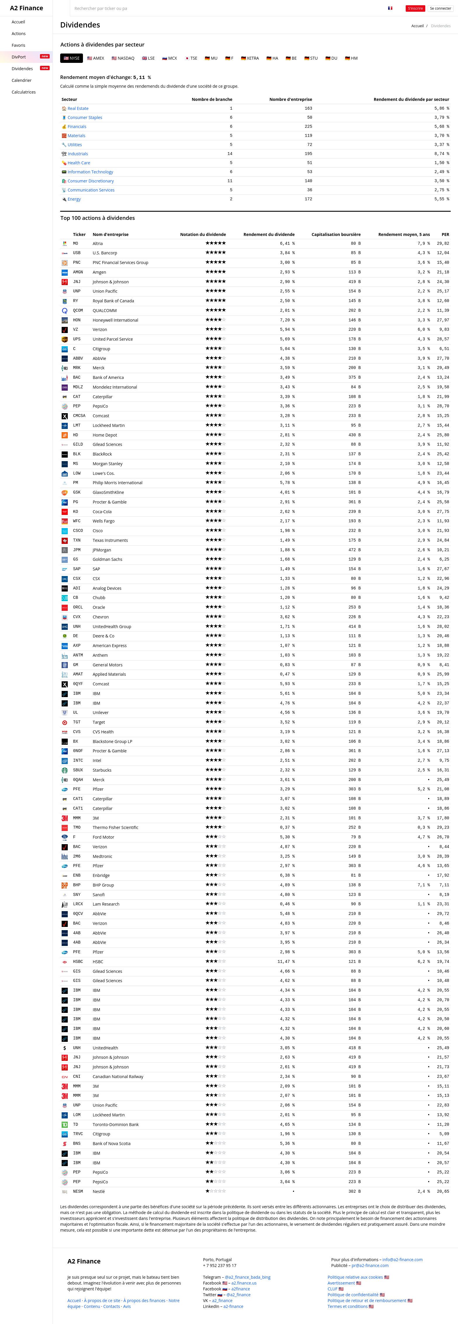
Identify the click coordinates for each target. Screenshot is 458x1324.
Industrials (78, 153)
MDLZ (78, 387)
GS (75, 559)
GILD (78, 444)
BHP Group (103, 885)
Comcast (101, 415)
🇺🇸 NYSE (71, 58)
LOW (76, 473)
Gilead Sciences (107, 444)
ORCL (78, 607)
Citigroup (101, 348)
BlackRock (102, 454)
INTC (78, 760)
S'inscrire (415, 8)
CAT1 (78, 799)
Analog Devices (107, 588)
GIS (76, 971)
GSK (76, 492)
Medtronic (102, 856)
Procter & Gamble (109, 502)
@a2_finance (239, 1294)
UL (75, 712)
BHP (76, 885)
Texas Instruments (110, 540)
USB (76, 253)
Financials (77, 126)
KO (75, 511)
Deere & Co (103, 636)
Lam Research (106, 904)
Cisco (98, 530)
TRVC (78, 1134)
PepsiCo (100, 406)
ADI (76, 588)
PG (75, 502)
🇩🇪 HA (272, 58)
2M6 (76, 856)
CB (75, 597)
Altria (98, 243)
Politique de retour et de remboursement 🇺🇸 (370, 1300)
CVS (76, 732)
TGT (76, 722)
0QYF (78, 684)
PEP (76, 406)
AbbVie (99, 358)
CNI (76, 1076)
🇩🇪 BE (291, 58)
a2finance (240, 1289)
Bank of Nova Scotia (112, 1143)
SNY (76, 894)
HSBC (78, 961)
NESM (78, 1191)
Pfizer (98, 789)
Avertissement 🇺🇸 (344, 1283)
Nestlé (99, 1191)
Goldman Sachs (107, 559)
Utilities (75, 144)
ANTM (78, 655)
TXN (76, 540)
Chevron (101, 617)
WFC (76, 521)
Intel (97, 760)
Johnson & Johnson (111, 282)
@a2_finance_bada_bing (247, 1277)
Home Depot (105, 435)
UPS (76, 339)
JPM (76, 550)
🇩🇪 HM (351, 58)
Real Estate (78, 108)
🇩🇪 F (229, 58)
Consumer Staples (85, 117)
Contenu (92, 1306)
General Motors (107, 665)
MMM (76, 818)
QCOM (78, 310)
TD (75, 1124)
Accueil (417, 25)
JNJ (76, 282)
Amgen (99, 272)
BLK (76, 454)
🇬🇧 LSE (148, 58)
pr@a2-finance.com (370, 1265)
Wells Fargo (103, 521)
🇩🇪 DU (331, 58)
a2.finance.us (243, 1283)
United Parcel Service (113, 339)
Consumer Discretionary (91, 181)
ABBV (78, 358)
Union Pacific (105, 291)
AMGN (78, 272)
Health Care (79, 163)
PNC (76, 262)
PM (75, 482)
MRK (76, 368)
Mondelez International (115, 387)
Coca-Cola (102, 511)
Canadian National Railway (118, 1076)
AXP (76, 645)
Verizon (100, 329)
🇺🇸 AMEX (95, 58)
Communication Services (91, 190)
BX (75, 741)
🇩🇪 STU (311, 58)
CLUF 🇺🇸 (336, 1289)
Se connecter (440, 8)
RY (75, 301)
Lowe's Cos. (103, 473)
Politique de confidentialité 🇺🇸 (356, 1294)
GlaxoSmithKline (108, 492)
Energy (74, 199)
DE (75, 636)
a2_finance (222, 1300)
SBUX (78, 770)
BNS (76, 1143)
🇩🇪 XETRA (250, 58)
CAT (76, 396)
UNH (76, 626)
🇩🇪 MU (211, 58)
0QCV (78, 913)
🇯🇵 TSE (191, 58)
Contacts (111, 1306)
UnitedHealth (105, 1048)
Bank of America (108, 377)
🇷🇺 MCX (169, 58)
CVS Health (103, 732)
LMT (76, 425)
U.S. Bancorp (105, 253)
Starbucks (102, 770)
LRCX (78, 904)
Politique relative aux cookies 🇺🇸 (358, 1277)
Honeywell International (115, 320)
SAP (76, 569)
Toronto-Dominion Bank (115, 1124)
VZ (75, 329)
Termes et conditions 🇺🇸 (351, 1306)
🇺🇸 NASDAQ (123, 58)
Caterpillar (102, 396)
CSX (76, 578)
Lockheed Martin (109, 425)
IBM (76, 693)
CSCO (78, 530)
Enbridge (101, 875)
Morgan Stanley (107, 463)
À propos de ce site (102, 1300)
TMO (76, 827)
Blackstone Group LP (112, 741)
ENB (76, 875)
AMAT (78, 674)
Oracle (99, 607)
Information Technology (90, 172)
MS (75, 463)
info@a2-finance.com (403, 1259)
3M (96, 818)
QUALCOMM (105, 310)
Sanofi (99, 894)
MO (75, 243)
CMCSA (79, 415)
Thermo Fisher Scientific (115, 827)
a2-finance (233, 1306)
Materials (76, 135)
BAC (76, 377)
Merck (98, 367)
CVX (76, 617)
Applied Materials (109, 674)
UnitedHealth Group (112, 626)
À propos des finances (145, 1300)
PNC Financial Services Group (120, 262)
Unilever (100, 712)
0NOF (78, 751)
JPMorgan (102, 550)
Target (99, 722)
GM (75, 665)
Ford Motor (103, 837)
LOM (76, 1115)
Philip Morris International (117, 482)
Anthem (100, 655)
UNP (76, 291)
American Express (109, 645)
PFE (76, 789)
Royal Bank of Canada (113, 301)
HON (76, 320)
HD (75, 435)
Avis (127, 1306)
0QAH (78, 779)
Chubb (99, 597)
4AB (76, 933)
